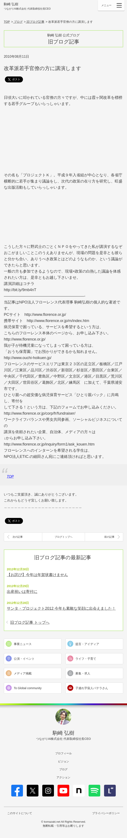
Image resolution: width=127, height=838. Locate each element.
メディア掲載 (23, 673)
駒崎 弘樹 (27, 6)
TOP (10, 476)
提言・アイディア (87, 644)
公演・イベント (24, 658)
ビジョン (63, 761)
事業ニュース (23, 644)
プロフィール (63, 753)
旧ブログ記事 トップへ (29, 622)
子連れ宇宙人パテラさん (91, 688)
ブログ (63, 769)
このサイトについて (19, 813)
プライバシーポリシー (106, 813)
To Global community (28, 688)
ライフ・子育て (85, 658)
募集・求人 (82, 673)
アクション (63, 777)
